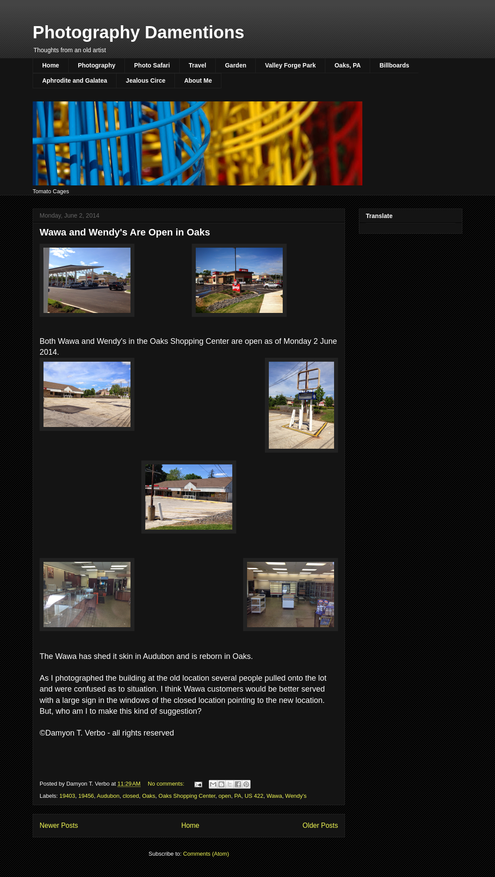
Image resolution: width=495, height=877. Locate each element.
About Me (198, 80)
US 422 (253, 796)
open (224, 796)
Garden (235, 65)
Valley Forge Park (290, 65)
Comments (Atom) (206, 853)
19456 (86, 796)
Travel (197, 65)
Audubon (108, 796)
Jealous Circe (145, 80)
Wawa (274, 796)
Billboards (394, 65)
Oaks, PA (347, 65)
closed (131, 796)
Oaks (148, 796)
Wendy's (296, 796)
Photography (96, 65)
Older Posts (320, 825)
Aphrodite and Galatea (74, 80)
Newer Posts (59, 825)
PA (237, 796)
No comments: (167, 783)
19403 (67, 796)
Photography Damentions (138, 32)
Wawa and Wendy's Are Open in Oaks (125, 232)
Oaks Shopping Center (186, 796)
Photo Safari (152, 65)
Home (50, 65)
